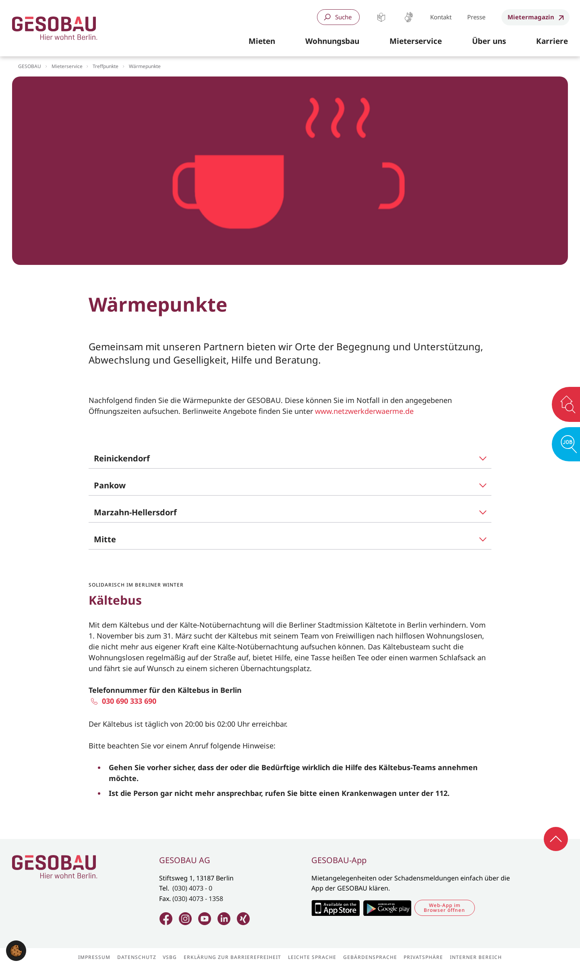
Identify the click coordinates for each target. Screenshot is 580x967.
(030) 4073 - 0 (192, 888)
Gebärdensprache (409, 17)
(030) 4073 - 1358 (197, 898)
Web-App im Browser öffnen (444, 907)
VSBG (170, 957)
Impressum (94, 957)
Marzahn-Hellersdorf (135, 512)
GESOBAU (29, 66)
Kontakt (441, 17)
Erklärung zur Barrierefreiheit (232, 957)
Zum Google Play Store (387, 908)
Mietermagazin (531, 17)
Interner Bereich (476, 957)
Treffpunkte (105, 66)
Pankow (110, 485)
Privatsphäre (423, 957)
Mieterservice (67, 66)
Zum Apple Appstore (335, 908)
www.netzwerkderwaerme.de (364, 411)
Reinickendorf (122, 458)
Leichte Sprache (381, 17)
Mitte (105, 539)
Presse (476, 17)
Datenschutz (136, 957)
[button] (261, 41)
